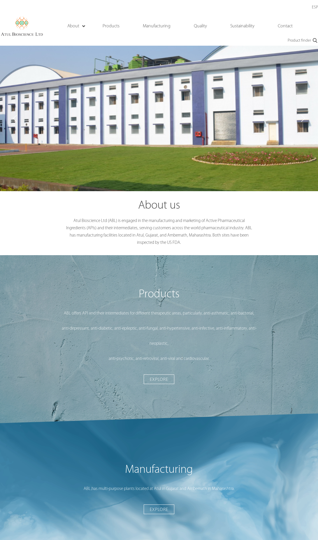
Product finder (303, 41)
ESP (315, 7)
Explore (159, 379)
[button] (15, 118)
